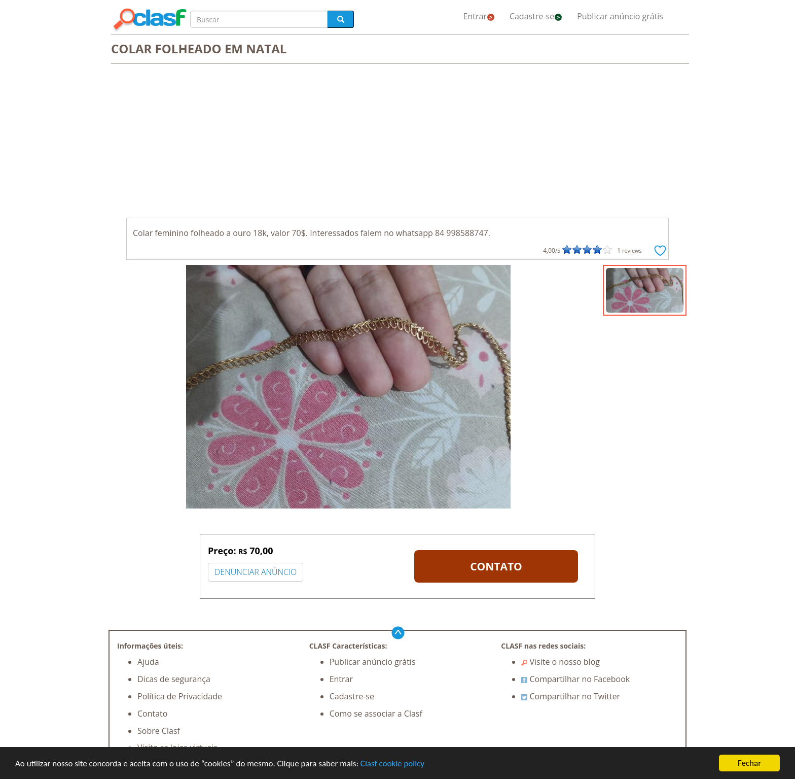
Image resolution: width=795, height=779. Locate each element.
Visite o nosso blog (560, 661)
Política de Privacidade (179, 696)
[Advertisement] (397, 142)
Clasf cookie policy (392, 763)
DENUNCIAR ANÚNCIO (255, 572)
